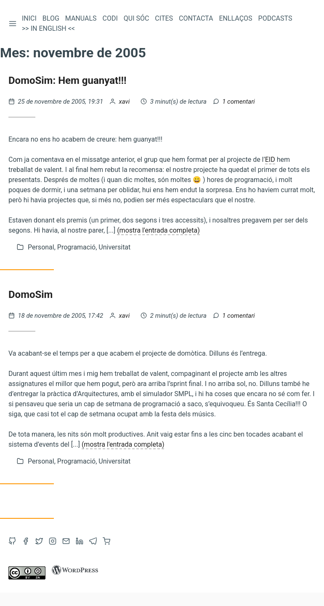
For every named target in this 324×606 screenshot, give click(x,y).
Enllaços (235, 18)
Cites (164, 18)
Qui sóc (136, 18)
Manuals (81, 18)
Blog (50, 18)
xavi (125, 101)
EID (270, 160)
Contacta (196, 18)
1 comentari (238, 101)
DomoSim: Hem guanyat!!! (67, 80)
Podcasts (275, 18)
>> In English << (48, 28)
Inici (29, 18)
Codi (110, 18)
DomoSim (30, 294)
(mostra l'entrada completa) (158, 230)
